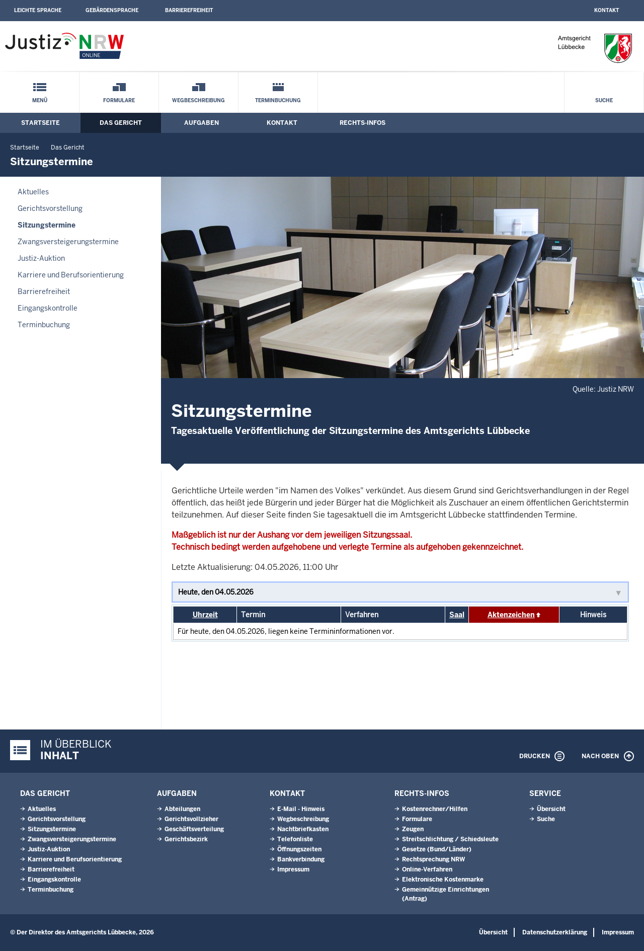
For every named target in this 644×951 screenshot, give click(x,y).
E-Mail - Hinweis (301, 809)
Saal (456, 614)
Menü (39, 100)
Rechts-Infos (362, 123)
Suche (604, 100)
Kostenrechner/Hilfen (434, 809)
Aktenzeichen (511, 614)
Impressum (293, 869)
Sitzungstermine (46, 225)
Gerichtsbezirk (186, 839)
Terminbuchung (278, 100)
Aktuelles (33, 191)
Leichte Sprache (37, 10)
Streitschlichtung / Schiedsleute (450, 839)
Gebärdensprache (112, 10)
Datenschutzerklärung (554, 932)
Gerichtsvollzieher (191, 819)
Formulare (119, 100)
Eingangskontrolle (47, 308)
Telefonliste (295, 839)
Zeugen (413, 829)
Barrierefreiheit (189, 10)
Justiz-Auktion (41, 258)
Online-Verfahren (427, 869)
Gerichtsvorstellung (50, 208)
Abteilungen (182, 809)
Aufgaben (201, 123)
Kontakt (606, 10)
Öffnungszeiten (299, 849)
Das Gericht (121, 123)
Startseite (40, 123)
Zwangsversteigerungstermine (68, 241)
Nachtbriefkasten (303, 829)
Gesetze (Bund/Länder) (436, 849)
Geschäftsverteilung (194, 829)
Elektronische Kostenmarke (443, 879)
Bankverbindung (301, 859)
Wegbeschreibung (198, 100)
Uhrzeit (205, 614)
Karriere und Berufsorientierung (71, 274)
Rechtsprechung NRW (433, 859)
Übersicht (551, 809)
